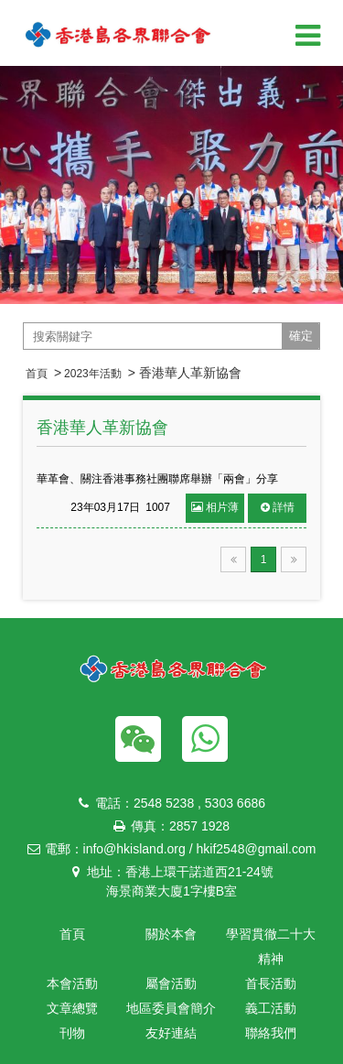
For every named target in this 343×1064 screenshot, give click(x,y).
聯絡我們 (270, 1033)
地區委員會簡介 (171, 1008)
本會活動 (72, 983)
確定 (301, 335)
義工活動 (270, 1008)
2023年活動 (93, 373)
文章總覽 (72, 1008)
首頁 (37, 373)
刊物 (72, 1033)
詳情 (278, 507)
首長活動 (270, 983)
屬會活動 (171, 983)
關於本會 (171, 934)
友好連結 (171, 1033)
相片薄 (215, 507)
